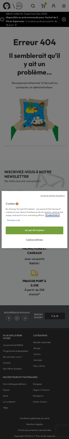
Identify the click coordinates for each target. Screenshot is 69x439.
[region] (34, 219)
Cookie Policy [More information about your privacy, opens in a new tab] (52, 215)
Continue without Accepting (52, 195)
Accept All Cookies (34, 230)
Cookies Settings (34, 239)
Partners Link (13, 220)
